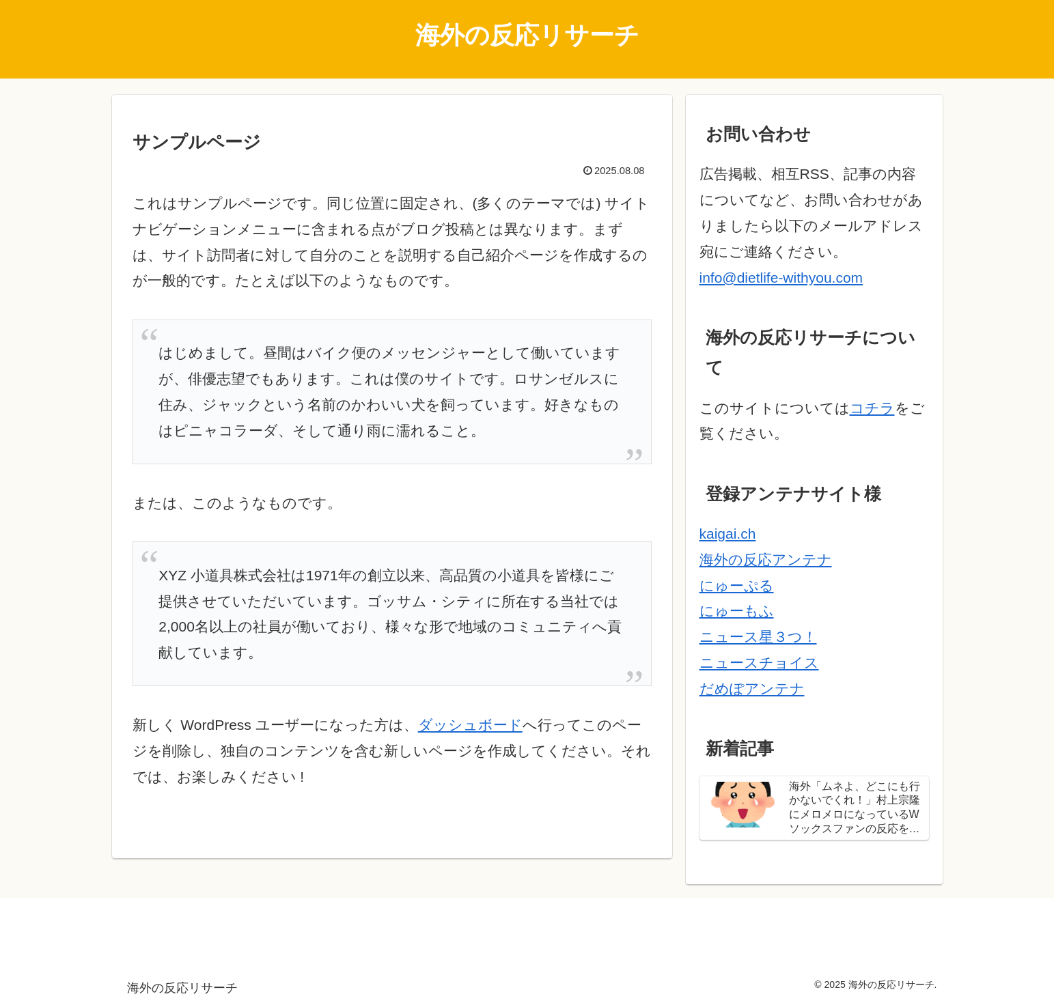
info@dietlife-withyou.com (781, 277)
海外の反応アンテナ (765, 559)
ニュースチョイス (759, 662)
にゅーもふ (736, 611)
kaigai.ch (727, 533)
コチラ (872, 408)
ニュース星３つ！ (758, 637)
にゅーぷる (736, 585)
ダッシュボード (470, 725)
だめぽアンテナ (752, 688)
